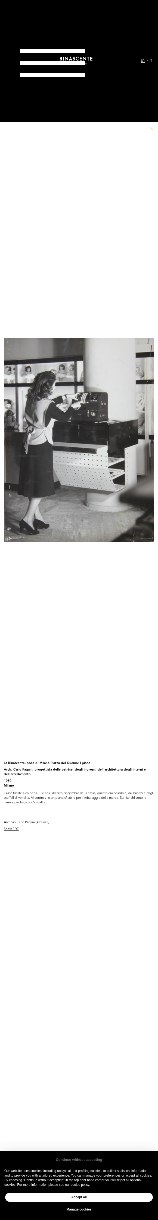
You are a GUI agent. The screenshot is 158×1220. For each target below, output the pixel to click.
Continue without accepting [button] (79, 1160)
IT (151, 60)
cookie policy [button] (80, 1185)
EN (143, 60)
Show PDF (11, 829)
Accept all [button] (79, 1197)
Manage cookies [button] (79, 1209)
